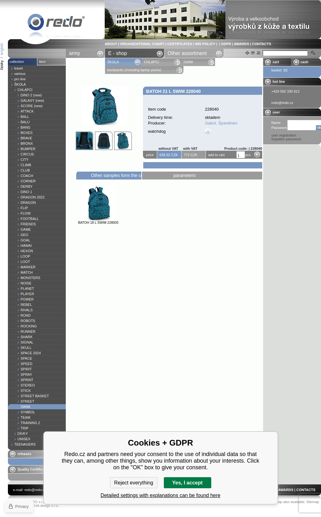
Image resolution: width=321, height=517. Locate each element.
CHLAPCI (151, 62)
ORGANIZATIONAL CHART (142, 44)
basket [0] (279, 70)
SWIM (188, 62)
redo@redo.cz (35, 490)
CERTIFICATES (179, 44)
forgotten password (286, 139)
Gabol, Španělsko (221, 123)
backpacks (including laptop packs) (134, 70)
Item (42, 62)
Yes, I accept (187, 482)
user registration (283, 135)
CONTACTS (261, 44)
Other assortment (187, 53)
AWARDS (241, 44)
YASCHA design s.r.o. (42, 506)
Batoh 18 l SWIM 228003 (98, 222)
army (74, 53)
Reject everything (133, 482)
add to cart (216, 155)
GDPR (226, 44)
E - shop (117, 53)
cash (304, 62)
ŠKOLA (113, 62)
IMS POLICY (205, 44)
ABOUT (111, 44)
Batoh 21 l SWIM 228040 (56, 23)
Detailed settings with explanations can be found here (160, 495)
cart (276, 62)
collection (16, 62)
